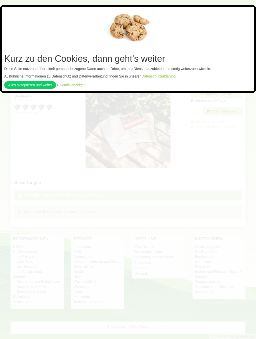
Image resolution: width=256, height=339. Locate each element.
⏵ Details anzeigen (71, 85)
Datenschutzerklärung (159, 76)
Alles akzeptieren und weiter (30, 85)
